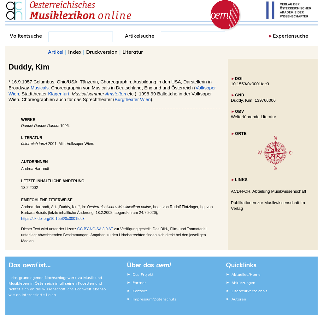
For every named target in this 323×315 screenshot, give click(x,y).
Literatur (132, 51)
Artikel (55, 51)
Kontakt (139, 291)
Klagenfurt (58, 93)
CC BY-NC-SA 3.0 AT (95, 229)
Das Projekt (143, 274)
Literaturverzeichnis (249, 291)
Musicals (40, 87)
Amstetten (115, 93)
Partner (139, 282)
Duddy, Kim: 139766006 (253, 100)
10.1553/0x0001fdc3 (250, 84)
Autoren (239, 299)
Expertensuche (290, 35)
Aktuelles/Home (246, 274)
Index (74, 51)
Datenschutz (165, 299)
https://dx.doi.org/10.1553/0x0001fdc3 (53, 218)
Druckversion (102, 51)
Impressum (142, 299)
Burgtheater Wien (132, 99)
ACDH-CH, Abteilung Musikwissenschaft (268, 191)
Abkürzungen (243, 282)
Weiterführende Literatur (253, 116)
